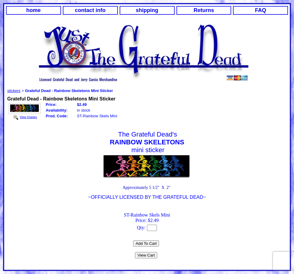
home (33, 10)
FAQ (260, 10)
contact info (90, 10)
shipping (147, 10)
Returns (204, 10)
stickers (13, 90)
